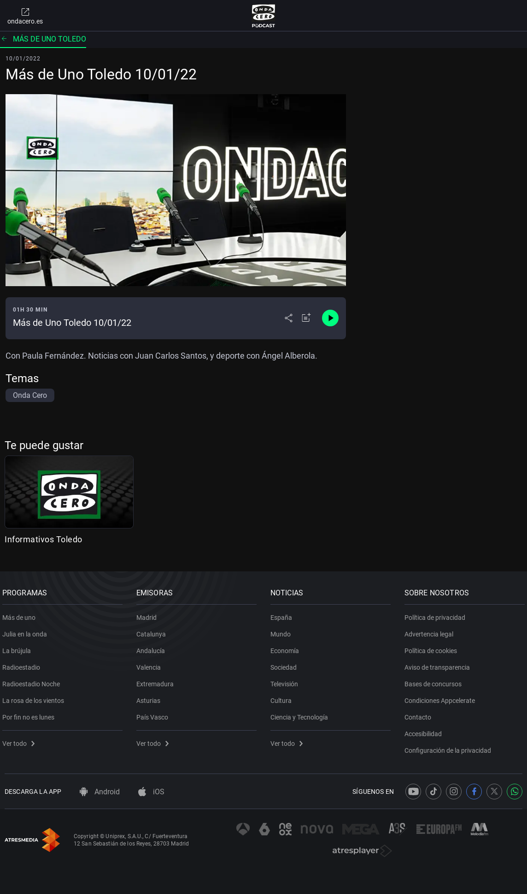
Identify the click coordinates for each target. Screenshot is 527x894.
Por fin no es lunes (31, 713)
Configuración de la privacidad (450, 746)
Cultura (283, 697)
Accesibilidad (425, 730)
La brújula (19, 647)
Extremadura (157, 680)
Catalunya (153, 630)
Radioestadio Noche (33, 680)
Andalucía (153, 647)
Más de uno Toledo (43, 39)
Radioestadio (23, 663)
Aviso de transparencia (439, 663)
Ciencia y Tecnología (301, 713)
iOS (151, 791)
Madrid (149, 614)
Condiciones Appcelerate (442, 697)
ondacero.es (25, 15)
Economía (287, 647)
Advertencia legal (431, 630)
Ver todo (21, 740)
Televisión (286, 680)
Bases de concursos (435, 680)
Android (100, 791)
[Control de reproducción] (330, 318)
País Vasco (154, 713)
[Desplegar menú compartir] (288, 318)
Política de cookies (433, 647)
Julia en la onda (27, 630)
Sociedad (286, 663)
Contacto (420, 713)
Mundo (283, 630)
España (283, 614)
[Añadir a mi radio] (306, 318)
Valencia (151, 663)
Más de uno (21, 614)
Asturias (151, 697)
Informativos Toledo (43, 539)
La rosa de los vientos (35, 697)
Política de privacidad (437, 614)
